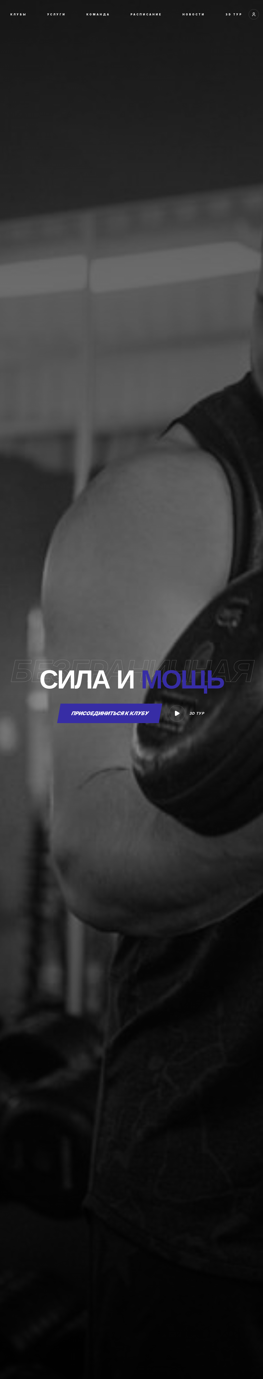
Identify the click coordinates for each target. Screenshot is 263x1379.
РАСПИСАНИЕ (146, 14)
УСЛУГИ (56, 14)
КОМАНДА (98, 14)
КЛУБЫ (18, 14)
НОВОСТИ (193, 14)
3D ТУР (234, 14)
